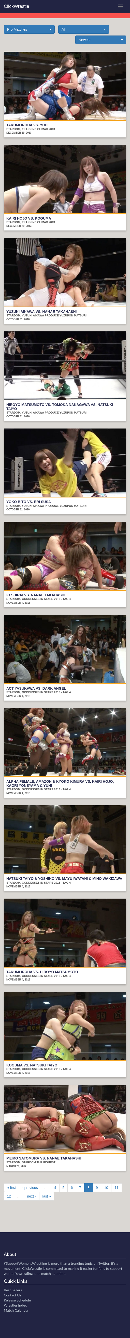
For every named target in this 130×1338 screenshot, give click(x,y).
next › (31, 1196)
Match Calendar (16, 1310)
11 (116, 1188)
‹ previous (30, 1188)
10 (106, 1188)
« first (11, 1188)
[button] (29, 29)
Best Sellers (13, 1290)
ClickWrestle (16, 6)
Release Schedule (17, 1300)
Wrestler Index (15, 1305)
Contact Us (12, 1295)
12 (9, 1196)
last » (46, 1196)
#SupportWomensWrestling (25, 1263)
